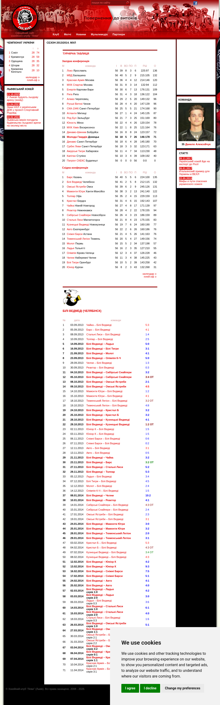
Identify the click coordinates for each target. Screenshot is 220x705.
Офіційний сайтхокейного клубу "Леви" (25, 34)
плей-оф (33, 80)
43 (155, 257)
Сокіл (14, 52)
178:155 (145, 210)
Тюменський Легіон (83, 238)
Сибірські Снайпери (86, 215)
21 (135, 108)
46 (155, 252)
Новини (81, 34)
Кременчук (17, 56)
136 (155, 70)
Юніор (75, 267)
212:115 (145, 181)
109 (155, 89)
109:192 (145, 155)
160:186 (145, 229)
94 (155, 210)
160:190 (145, 224)
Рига (73, 94)
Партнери (119, 34)
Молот (75, 243)
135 (155, 177)
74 (37, 52)
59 (37, 56)
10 (37, 70)
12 (135, 80)
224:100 (145, 177)
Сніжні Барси (79, 234)
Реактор (79, 210)
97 (155, 205)
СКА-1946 (83, 108)
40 (121, 75)
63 (155, 146)
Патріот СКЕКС (82, 160)
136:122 (145, 94)
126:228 (145, 252)
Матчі (67, 34)
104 (155, 94)
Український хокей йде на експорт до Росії (194, 161)
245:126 (145, 186)
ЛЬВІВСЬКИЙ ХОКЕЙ (20, 89)
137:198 (145, 243)
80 (155, 118)
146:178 (145, 136)
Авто (78, 229)
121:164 (145, 127)
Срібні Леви (84, 146)
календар (33, 77)
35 (37, 61)
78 (155, 122)
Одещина (16, 61)
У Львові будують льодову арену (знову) (22, 97)
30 (121, 89)
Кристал (76, 200)
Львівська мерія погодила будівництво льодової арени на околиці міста (24, 121)
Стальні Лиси (83, 219)
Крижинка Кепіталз (17, 70)
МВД (76, 75)
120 (155, 80)
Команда (185, 99)
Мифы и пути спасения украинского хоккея (193, 181)
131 (155, 186)
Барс (74, 177)
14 (135, 84)
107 (155, 200)
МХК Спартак (79, 84)
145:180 (145, 141)
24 (135, 113)
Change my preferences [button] (182, 688)
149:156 (145, 238)
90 (155, 108)
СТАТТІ (183, 153)
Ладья (76, 248)
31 (121, 84)
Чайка (81, 205)
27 (121, 113)
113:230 (145, 151)
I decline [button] (150, 688)
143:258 (145, 262)
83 (155, 219)
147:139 (145, 103)
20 (135, 99)
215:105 (145, 75)
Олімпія (80, 252)
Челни (81, 257)
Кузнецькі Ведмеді (86, 224)
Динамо (82, 141)
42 (155, 262)
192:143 (145, 200)
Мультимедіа (99, 34)
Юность (75, 122)
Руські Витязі (79, 103)
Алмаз (77, 99)
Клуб (56, 34)
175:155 (145, 219)
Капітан (76, 155)
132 (155, 75)
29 (121, 99)
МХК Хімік (81, 127)
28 (33, 52)
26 (135, 122)
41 (121, 181)
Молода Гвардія (83, 136)
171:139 (145, 205)
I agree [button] (130, 688)
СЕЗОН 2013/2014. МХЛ (61, 42)
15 (63, 136)
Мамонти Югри (86, 191)
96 (155, 99)
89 (155, 215)
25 (121, 108)
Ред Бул (78, 118)
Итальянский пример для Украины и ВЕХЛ (194, 171)
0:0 (145, 160)
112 (155, 84)
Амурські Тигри (83, 151)
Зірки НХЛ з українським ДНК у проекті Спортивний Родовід (23, 108)
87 (155, 113)
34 (135, 151)
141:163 (145, 234)
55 (155, 248)
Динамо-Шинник (82, 132)
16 (121, 132)
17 (63, 146)
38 (121, 191)
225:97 (145, 70)
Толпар (74, 196)
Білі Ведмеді (81, 181)
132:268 (145, 267)
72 (155, 132)
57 (155, 243)
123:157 (145, 132)
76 (155, 127)
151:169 (145, 118)
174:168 (145, 108)
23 (135, 215)
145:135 (145, 113)
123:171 (145, 146)
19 (63, 155)
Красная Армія (80, 80)
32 (37, 65)
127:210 (145, 248)
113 (155, 196)
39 (121, 70)
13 (135, 89)
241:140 (145, 191)
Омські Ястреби (80, 186)
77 (155, 224)
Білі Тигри (79, 262)
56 (116, 70)
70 (155, 141)
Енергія (80, 89)
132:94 (145, 84)
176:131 (145, 89)
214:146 (145, 80)
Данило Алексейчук (198, 144)
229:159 (145, 196)
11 (63, 118)
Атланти (77, 113)
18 (135, 94)
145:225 (145, 257)
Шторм (15, 65)
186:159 (145, 215)
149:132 (145, 99)
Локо (77, 70)
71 (155, 136)
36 (121, 80)
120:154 (145, 122)
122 (155, 191)
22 (121, 122)
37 (135, 252)
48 (155, 151)
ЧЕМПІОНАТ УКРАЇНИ (20, 42)
